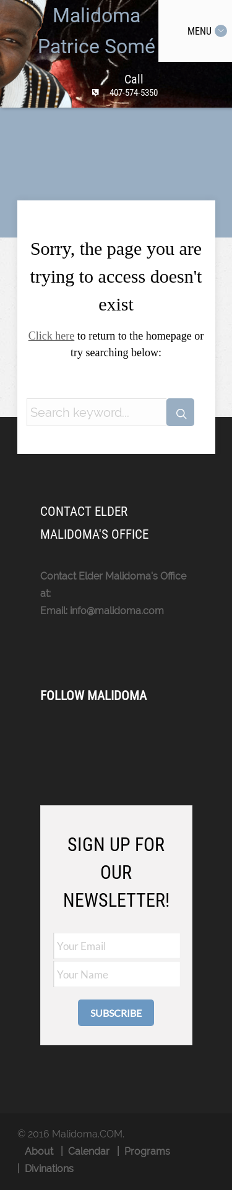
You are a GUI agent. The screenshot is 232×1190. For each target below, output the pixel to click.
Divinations (49, 1169)
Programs (147, 1151)
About (39, 1151)
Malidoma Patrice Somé (96, 31)
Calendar (89, 1151)
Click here (51, 336)
